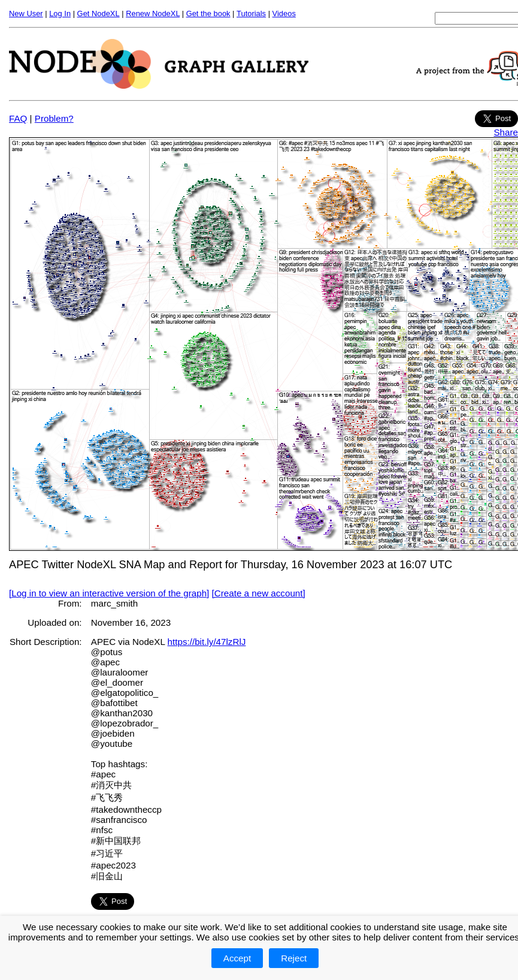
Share (505, 132)
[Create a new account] (258, 593)
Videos (284, 13)
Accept (237, 958)
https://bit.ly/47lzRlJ (207, 642)
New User (26, 13)
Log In (60, 13)
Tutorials (251, 13)
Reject (294, 958)
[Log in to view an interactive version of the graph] (109, 593)
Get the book (208, 13)
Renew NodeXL (153, 13)
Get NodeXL (98, 13)
